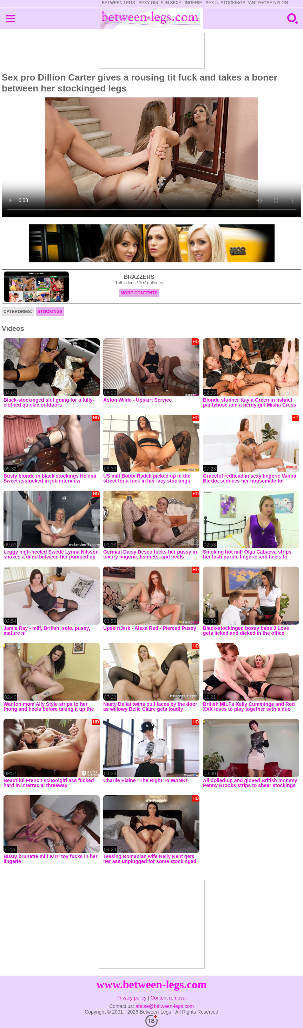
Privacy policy (132, 998)
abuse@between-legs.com (165, 1006)
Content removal (169, 998)
